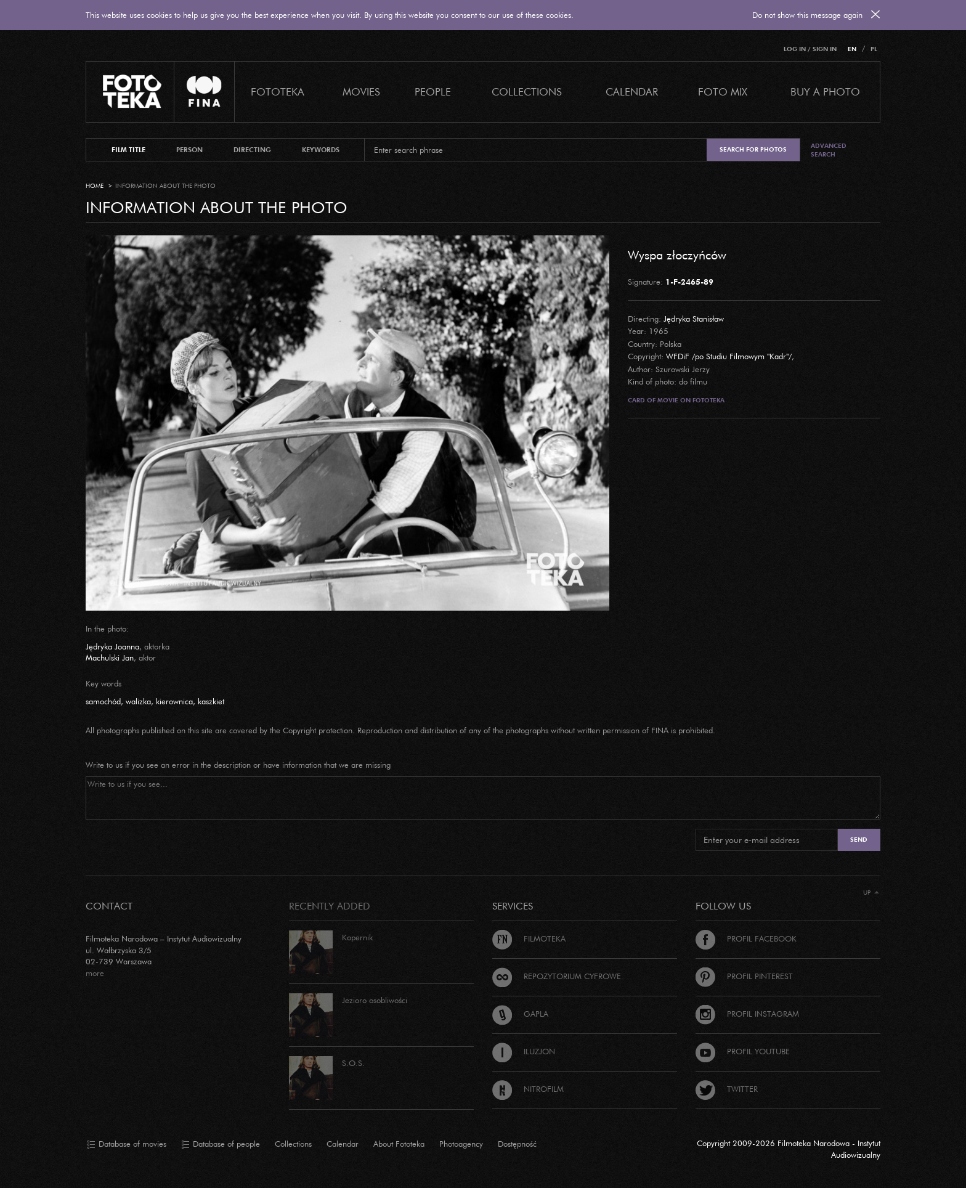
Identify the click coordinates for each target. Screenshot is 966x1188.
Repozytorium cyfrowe (556, 976)
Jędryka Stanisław (694, 318)
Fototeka (277, 91)
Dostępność (517, 1144)
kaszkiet (211, 701)
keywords (320, 149)
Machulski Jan (110, 657)
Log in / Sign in (810, 49)
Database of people (220, 1144)
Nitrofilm (528, 1089)
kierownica (174, 701)
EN (852, 49)
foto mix (722, 91)
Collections (293, 1144)
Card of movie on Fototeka (676, 400)
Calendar (343, 1144)
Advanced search (828, 150)
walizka (138, 701)
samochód (103, 701)
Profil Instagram (747, 1014)
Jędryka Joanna (112, 646)
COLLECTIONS (527, 91)
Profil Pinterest (744, 976)
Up (871, 893)
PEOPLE (433, 91)
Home (95, 186)
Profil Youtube (743, 1051)
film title (128, 149)
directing (252, 149)
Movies (361, 91)
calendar (632, 91)
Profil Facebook (746, 938)
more (95, 973)
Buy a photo (825, 91)
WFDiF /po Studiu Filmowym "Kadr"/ (729, 356)
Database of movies (126, 1144)
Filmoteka (529, 938)
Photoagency (461, 1144)
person (189, 149)
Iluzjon (523, 1051)
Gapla (520, 1014)
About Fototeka (398, 1144)
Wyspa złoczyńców (677, 254)
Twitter (727, 1089)
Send (858, 840)
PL (874, 49)
